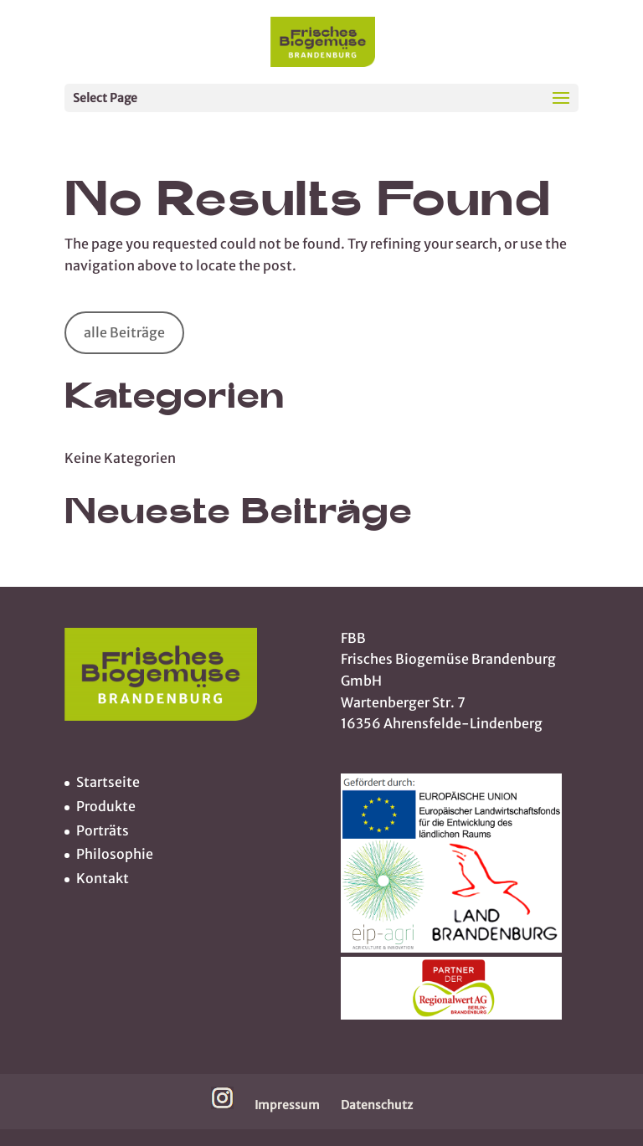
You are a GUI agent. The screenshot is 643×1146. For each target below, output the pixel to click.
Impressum (287, 1105)
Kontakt (102, 878)
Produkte (106, 806)
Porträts (102, 830)
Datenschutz (377, 1105)
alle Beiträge (124, 332)
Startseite (108, 781)
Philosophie (114, 853)
